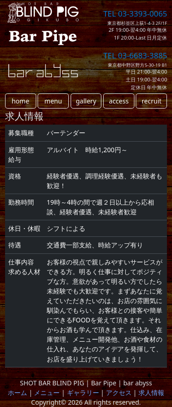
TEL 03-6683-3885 (135, 55)
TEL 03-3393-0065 (135, 13)
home (20, 101)
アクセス (119, 392)
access (119, 101)
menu (53, 101)
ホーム (17, 392)
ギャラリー (83, 392)
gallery (86, 101)
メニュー (47, 392)
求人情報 (151, 392)
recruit (151, 101)
